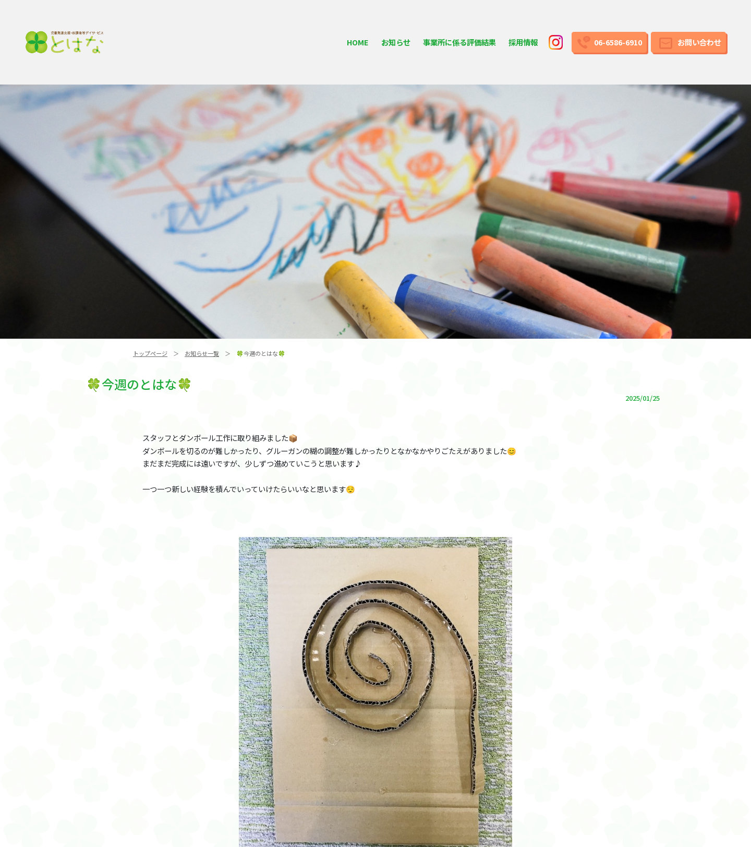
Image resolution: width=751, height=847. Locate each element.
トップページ (150, 353)
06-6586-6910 (618, 42)
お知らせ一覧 (202, 353)
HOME (358, 42)
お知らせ (395, 42)
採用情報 (523, 42)
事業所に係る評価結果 (459, 42)
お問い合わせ (699, 42)
